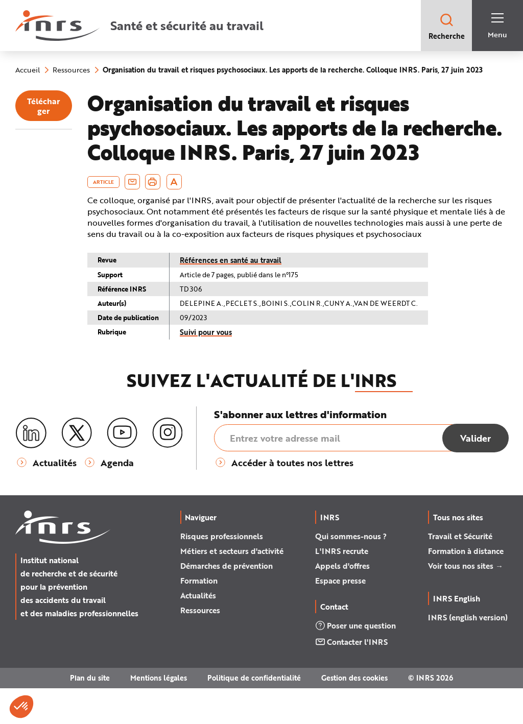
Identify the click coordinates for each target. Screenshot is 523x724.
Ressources (200, 645)
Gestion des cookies (354, 713)
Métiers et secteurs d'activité (231, 586)
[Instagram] (167, 469)
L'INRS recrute (341, 586)
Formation (199, 616)
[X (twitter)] (76, 469)
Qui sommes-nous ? (351, 571)
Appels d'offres (342, 601)
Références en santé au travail (281, 296)
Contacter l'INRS (351, 677)
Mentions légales (158, 713)
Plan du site (90, 713)
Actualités (198, 631)
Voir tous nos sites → (465, 601)
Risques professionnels (221, 571)
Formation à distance (466, 586)
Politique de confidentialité (254, 713)
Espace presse (340, 616)
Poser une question (355, 661)
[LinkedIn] (31, 469)
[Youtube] (122, 469)
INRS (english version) (468, 653)
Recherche (447, 26)
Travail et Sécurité (460, 571)
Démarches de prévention (226, 601)
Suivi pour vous (257, 368)
